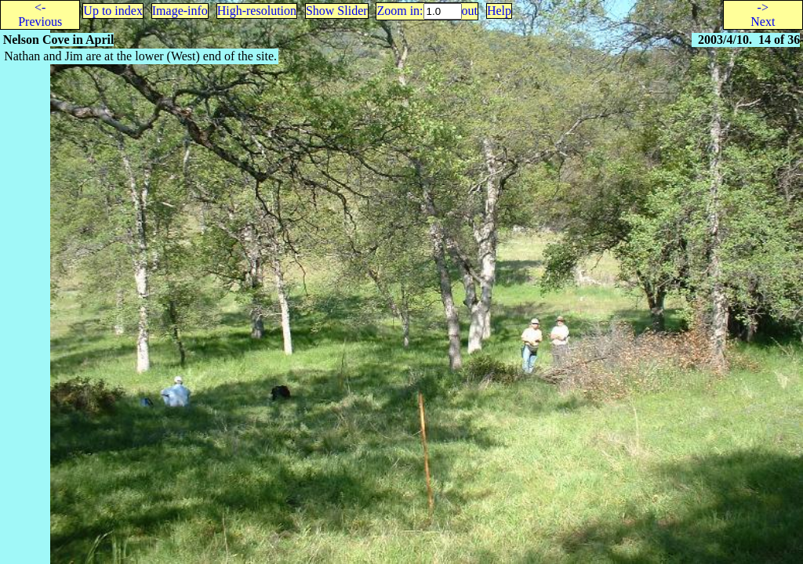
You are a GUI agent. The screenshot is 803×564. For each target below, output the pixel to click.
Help (499, 10)
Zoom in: (399, 10)
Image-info (180, 10)
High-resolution (256, 10)
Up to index (113, 10)
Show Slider (337, 10)
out (470, 10)
